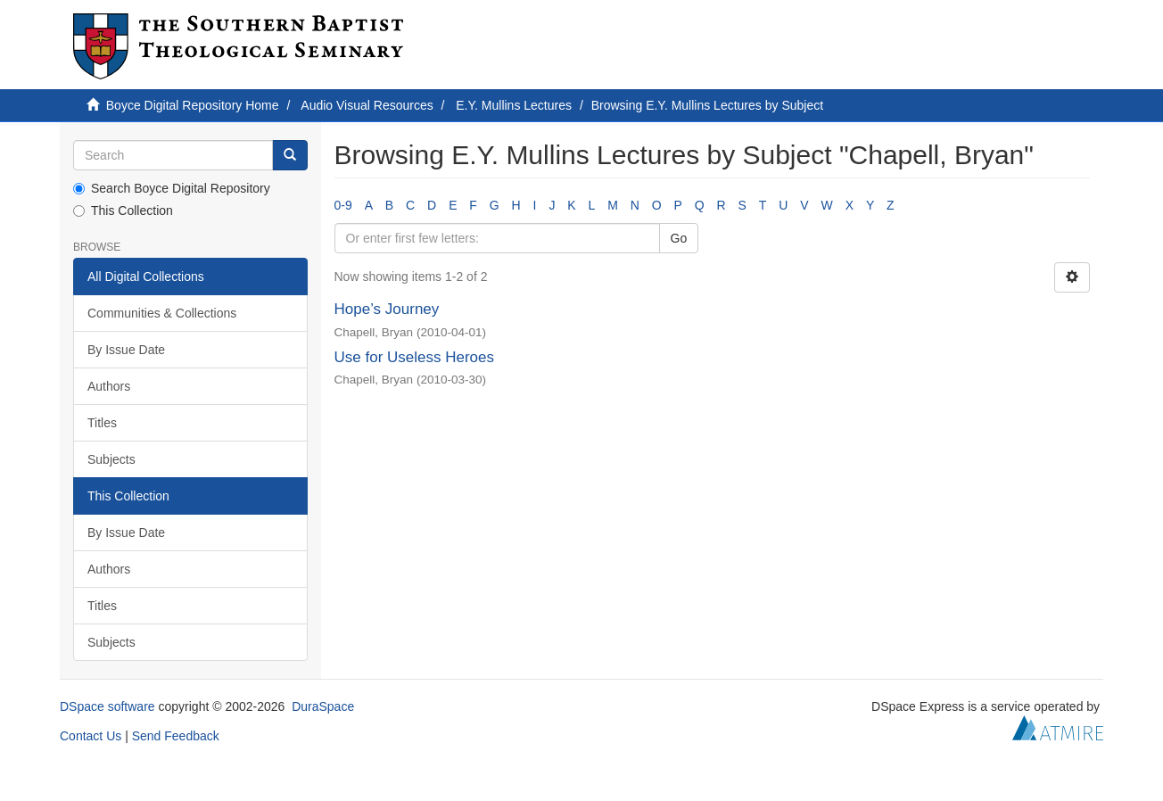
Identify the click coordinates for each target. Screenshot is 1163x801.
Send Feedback (175, 736)
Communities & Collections (161, 313)
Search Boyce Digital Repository (171, 188)
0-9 (343, 205)
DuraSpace (323, 706)
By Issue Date (126, 350)
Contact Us (90, 736)
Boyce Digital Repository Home (192, 105)
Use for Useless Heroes (414, 357)
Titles (102, 423)
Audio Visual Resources (367, 105)
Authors (108, 386)
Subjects (111, 459)
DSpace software (107, 706)
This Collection (123, 210)
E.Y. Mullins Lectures (514, 105)
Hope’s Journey (387, 309)
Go (679, 238)
